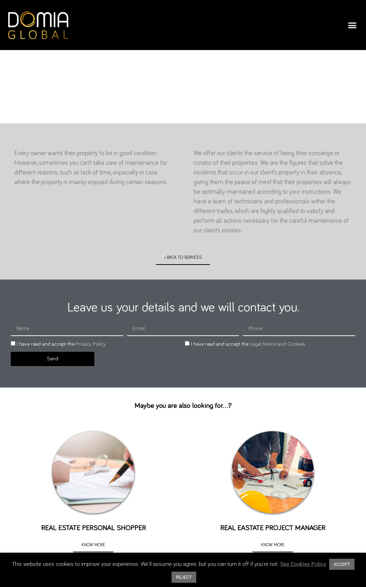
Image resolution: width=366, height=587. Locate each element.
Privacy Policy (91, 344)
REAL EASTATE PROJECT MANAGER (272, 528)
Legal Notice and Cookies (277, 344)
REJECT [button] (184, 577)
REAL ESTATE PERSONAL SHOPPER (93, 528)
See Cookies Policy (303, 564)
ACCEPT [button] (341, 564)
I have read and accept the (61, 344)
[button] (352, 25)
